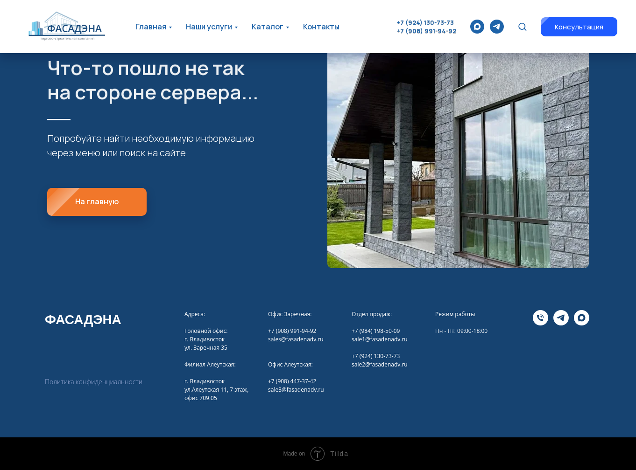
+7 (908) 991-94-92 (426, 31)
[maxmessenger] (477, 27)
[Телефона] (540, 323)
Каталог (267, 26)
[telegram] (497, 27)
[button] (522, 26)
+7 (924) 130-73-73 (425, 22)
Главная (150, 26)
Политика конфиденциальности (93, 381)
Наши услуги (209, 26)
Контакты (321, 26)
